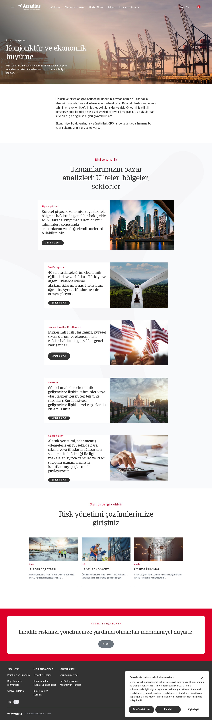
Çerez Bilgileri (67, 669)
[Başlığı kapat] (202, 678)
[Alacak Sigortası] (53, 565)
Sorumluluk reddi (69, 675)
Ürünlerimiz (55, 7)
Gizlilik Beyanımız (43, 669)
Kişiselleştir (193, 710)
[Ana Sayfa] (29, 7)
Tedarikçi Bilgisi (42, 675)
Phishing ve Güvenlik (18, 675)
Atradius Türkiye (96, 7)
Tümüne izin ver (141, 709)
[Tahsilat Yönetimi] (106, 565)
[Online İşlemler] (158, 565)
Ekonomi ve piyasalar (74, 7)
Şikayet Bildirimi (16, 691)
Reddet (168, 709)
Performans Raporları (129, 7)
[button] (12, 7)
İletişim (111, 7)
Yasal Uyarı (13, 669)
